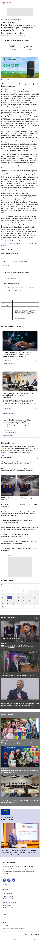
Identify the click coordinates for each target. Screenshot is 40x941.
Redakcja (5, 884)
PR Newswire (9, 435)
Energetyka (24, 261)
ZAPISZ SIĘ (4, 456)
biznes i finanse (5, 644)
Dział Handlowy (7, 893)
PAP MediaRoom (10, 413)
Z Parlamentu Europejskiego (7, 818)
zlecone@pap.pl (6, 888)
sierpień (3, 585)
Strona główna (5, 19)
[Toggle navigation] (36, 2)
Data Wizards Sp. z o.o (12, 366)
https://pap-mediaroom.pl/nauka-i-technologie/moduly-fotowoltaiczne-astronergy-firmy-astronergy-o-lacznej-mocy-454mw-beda (20, 288)
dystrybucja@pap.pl (8, 896)
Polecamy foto (8, 714)
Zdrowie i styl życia (6, 740)
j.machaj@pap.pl (7, 905)
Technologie (13, 261)
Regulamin (5, 920)
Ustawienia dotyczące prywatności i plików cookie (14, 928)
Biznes (4, 261)
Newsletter (5, 922)
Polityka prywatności (7, 917)
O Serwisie (5, 914)
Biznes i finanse (12, 363)
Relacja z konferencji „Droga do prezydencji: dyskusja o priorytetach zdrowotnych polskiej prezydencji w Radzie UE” (19, 852)
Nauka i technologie (16, 19)
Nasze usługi (6, 925)
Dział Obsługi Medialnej (9, 902)
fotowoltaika (6, 265)
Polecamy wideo (8, 617)
